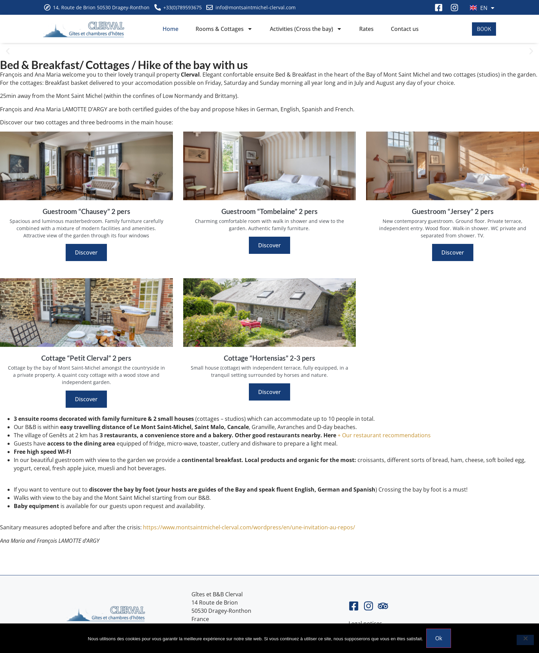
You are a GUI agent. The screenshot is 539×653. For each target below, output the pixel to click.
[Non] (525, 640)
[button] (7, 51)
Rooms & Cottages (224, 29)
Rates (366, 29)
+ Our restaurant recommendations (383, 435)
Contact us (405, 29)
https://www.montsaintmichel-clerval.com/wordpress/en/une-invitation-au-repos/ (249, 527)
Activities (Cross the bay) (306, 29)
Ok (438, 638)
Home (170, 29)
